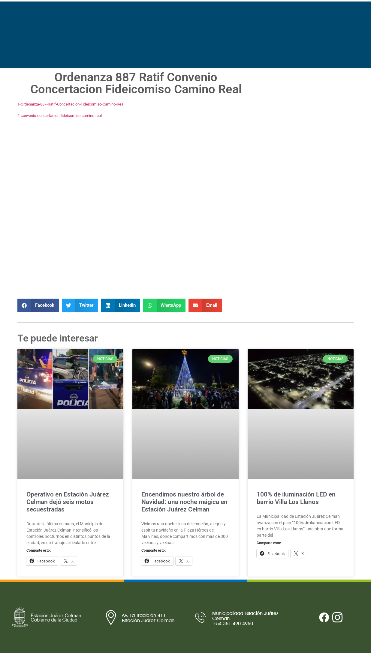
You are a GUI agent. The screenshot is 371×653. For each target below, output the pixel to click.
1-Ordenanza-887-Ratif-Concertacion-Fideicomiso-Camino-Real (70, 104)
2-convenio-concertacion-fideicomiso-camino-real (59, 115)
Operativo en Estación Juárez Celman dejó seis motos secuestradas (67, 502)
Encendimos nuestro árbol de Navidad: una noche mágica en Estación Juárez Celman (184, 502)
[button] (38, 305)
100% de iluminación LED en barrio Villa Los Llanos (296, 498)
